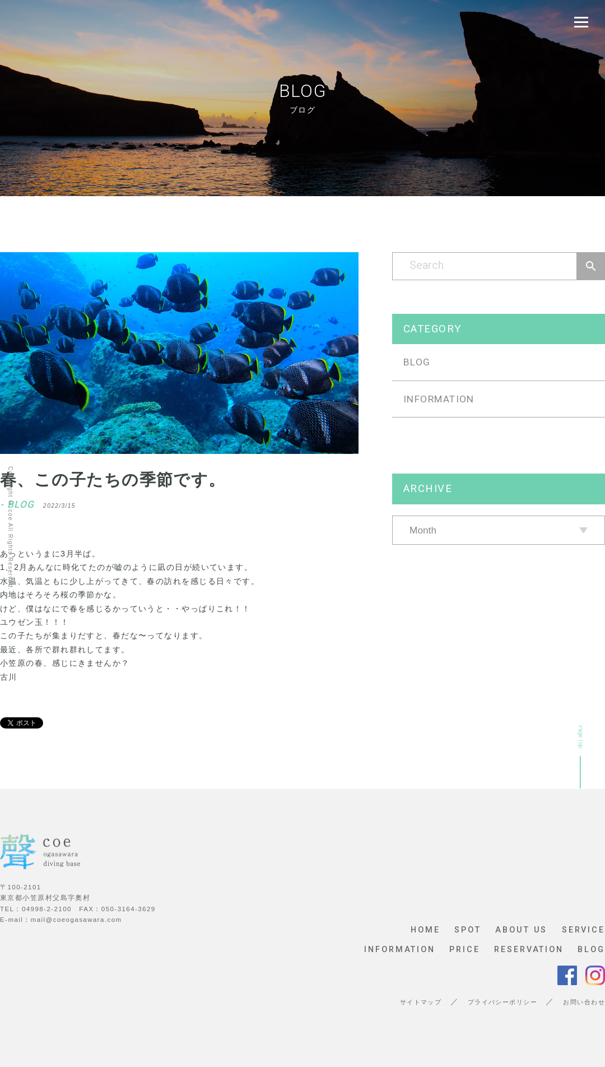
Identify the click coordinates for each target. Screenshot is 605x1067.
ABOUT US (521, 930)
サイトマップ (421, 1002)
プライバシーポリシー (502, 1002)
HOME (425, 930)
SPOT (467, 930)
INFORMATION (438, 399)
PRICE (464, 950)
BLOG (417, 362)
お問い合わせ (584, 1002)
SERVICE (583, 930)
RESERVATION (529, 950)
